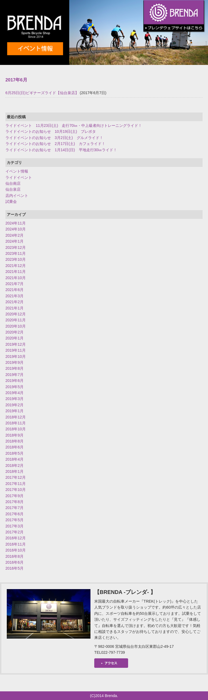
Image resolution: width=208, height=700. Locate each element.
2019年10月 (15, 356)
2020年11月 (15, 320)
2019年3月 (14, 399)
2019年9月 (14, 362)
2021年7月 (14, 284)
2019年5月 (14, 387)
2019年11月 (15, 350)
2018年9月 (14, 435)
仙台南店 (13, 183)
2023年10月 (15, 259)
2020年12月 (15, 314)
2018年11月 (15, 423)
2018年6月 (14, 447)
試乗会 (11, 201)
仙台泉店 (13, 189)
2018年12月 (15, 417)
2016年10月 (15, 550)
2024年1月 (14, 241)
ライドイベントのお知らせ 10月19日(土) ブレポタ (50, 131)
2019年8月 (14, 368)
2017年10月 (15, 489)
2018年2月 (14, 465)
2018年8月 (14, 441)
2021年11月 (15, 271)
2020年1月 (14, 338)
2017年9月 (14, 496)
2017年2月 (14, 532)
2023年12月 (15, 247)
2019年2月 (14, 405)
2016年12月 (15, 538)
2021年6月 (14, 290)
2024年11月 (15, 223)
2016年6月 (14, 562)
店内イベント (16, 195)
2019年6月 (14, 380)
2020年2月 (14, 332)
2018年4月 (14, 459)
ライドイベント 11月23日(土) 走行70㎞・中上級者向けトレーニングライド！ (73, 125)
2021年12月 (15, 265)
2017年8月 (14, 502)
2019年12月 (15, 344)
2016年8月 (14, 556)
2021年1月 (14, 308)
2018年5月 (14, 453)
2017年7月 (14, 508)
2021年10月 (15, 278)
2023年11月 (15, 253)
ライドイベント (18, 177)
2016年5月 (14, 568)
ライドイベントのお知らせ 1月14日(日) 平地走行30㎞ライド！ (61, 150)
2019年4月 (14, 393)
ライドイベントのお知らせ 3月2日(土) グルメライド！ (54, 138)
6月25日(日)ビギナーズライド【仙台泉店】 (42, 93)
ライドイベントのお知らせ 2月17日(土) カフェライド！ (55, 143)
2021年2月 (14, 302)
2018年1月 (14, 471)
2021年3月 (14, 296)
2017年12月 (15, 477)
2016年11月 (15, 544)
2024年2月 (14, 235)
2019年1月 (14, 411)
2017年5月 (14, 520)
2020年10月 (15, 326)
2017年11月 (15, 483)
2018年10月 (15, 429)
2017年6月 (14, 514)
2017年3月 (14, 526)
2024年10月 (15, 229)
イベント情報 (16, 171)
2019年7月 (14, 374)
